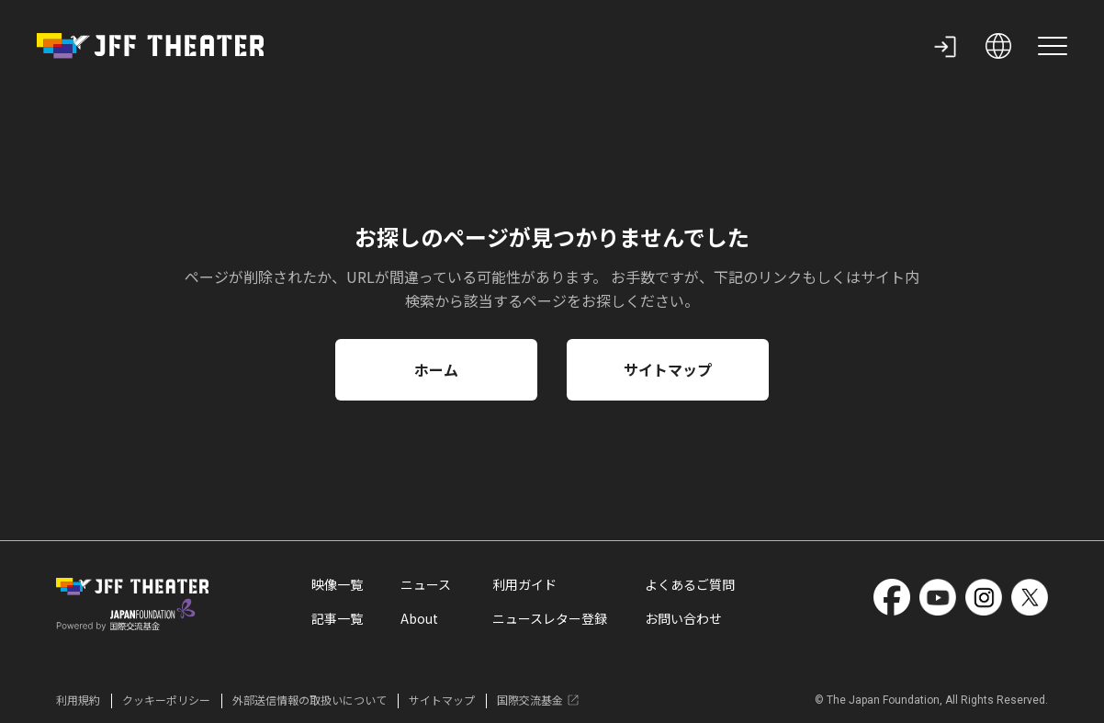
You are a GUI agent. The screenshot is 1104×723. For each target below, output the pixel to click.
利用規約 (78, 700)
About (419, 620)
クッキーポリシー (166, 700)
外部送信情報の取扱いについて (309, 700)
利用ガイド (524, 586)
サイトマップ (668, 369)
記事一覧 (337, 620)
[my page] (945, 46)
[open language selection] (998, 46)
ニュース (425, 586)
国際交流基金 (538, 700)
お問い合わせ (683, 620)
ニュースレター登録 (549, 620)
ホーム (436, 369)
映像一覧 (337, 586)
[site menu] (1052, 46)
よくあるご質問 (690, 586)
